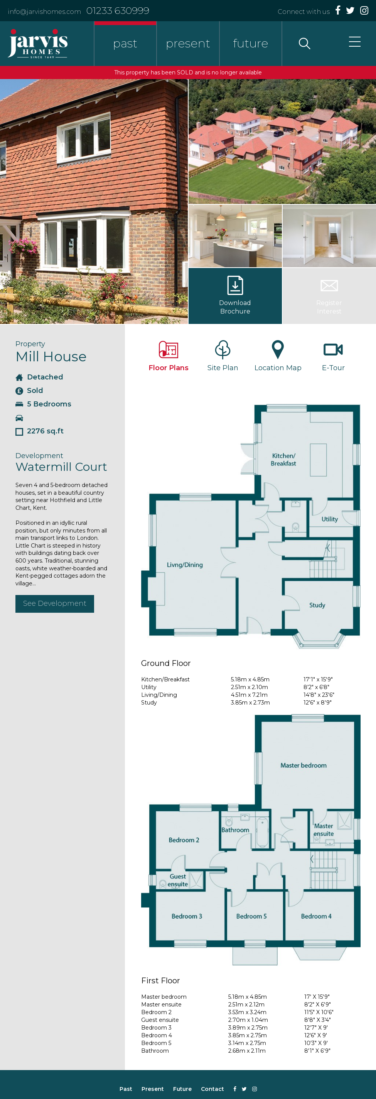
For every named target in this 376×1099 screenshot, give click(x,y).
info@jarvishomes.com (44, 11)
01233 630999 (117, 10)
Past (126, 1089)
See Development (54, 603)
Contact (212, 1089)
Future (182, 1089)
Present (153, 1089)
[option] (94, 201)
